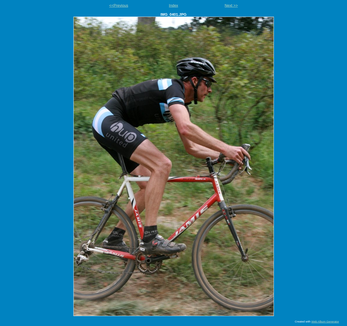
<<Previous (118, 5)
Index (173, 5)
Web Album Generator (325, 321)
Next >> (231, 5)
